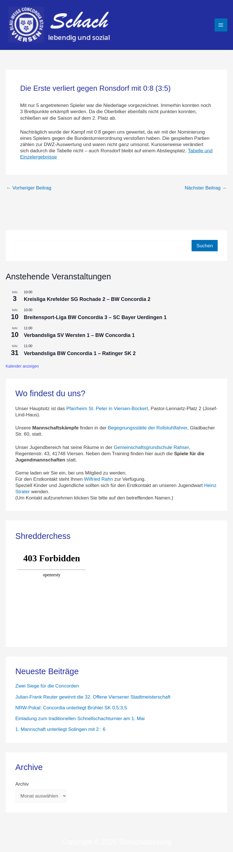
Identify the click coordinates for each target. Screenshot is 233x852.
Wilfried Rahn (98, 479)
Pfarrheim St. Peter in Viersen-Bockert (107, 408)
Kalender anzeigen (22, 366)
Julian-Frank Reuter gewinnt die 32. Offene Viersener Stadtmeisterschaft (93, 697)
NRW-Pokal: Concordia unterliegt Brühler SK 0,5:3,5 (71, 707)
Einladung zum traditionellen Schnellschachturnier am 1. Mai (79, 718)
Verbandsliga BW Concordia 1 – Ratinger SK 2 (80, 353)
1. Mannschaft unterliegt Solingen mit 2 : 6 (60, 729)
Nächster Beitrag (206, 187)
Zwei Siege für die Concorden (47, 686)
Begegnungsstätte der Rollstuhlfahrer (147, 428)
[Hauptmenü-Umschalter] (221, 24)
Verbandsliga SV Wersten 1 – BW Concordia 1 (79, 335)
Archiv (22, 784)
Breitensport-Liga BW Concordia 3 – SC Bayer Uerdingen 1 (95, 317)
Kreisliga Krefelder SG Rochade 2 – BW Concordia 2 (87, 299)
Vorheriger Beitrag (28, 187)
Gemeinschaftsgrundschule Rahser (151, 447)
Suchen (204, 245)
